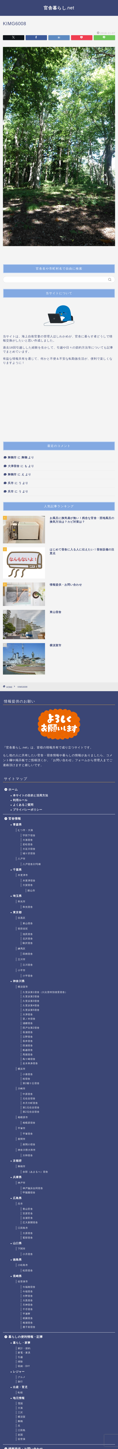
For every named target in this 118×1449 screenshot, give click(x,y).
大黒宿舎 (28, 1300)
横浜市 (21, 1068)
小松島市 (23, 1265)
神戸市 (21, 1182)
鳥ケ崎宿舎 (29, 1059)
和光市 (21, 901)
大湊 (20, 1408)
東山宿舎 (28, 923)
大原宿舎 (28, 1233)
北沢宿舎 (28, 938)
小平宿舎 (28, 975)
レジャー (19, 1371)
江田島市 (23, 1228)
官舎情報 (14, 818)
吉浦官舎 (28, 1218)
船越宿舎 (28, 1050)
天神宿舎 (28, 1304)
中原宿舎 (28, 1094)
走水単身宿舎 (30, 1063)
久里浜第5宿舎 (31, 1010)
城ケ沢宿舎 (29, 853)
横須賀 (21, 1416)
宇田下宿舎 (29, 835)
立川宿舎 (28, 964)
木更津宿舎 (29, 880)
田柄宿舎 (28, 954)
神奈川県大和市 (27, 1150)
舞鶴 (20, 1421)
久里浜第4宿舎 (31, 1005)
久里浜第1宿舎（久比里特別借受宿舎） (45, 992)
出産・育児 (20, 1387)
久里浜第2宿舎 (31, 996)
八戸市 (21, 858)
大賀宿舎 (28, 885)
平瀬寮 (26, 1313)
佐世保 (21, 1439)
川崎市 (21, 1088)
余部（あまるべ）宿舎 (35, 1171)
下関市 (21, 1248)
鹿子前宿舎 (29, 1327)
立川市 (21, 959)
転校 (20, 1392)
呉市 (11, 483)
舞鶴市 (12, 457)
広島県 (17, 1198)
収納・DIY (24, 1366)
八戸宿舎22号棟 (32, 864)
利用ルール (20, 800)
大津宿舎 (14, 466)
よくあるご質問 (23, 804)
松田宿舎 (28, 1270)
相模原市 (23, 1117)
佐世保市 (23, 1281)
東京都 (17, 912)
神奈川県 (19, 981)
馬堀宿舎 (28, 1054)
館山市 (31, 890)
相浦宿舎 (28, 1322)
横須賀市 (23, 986)
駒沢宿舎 (28, 943)
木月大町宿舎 (30, 1103)
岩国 (20, 1434)
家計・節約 (24, 1348)
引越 (20, 1357)
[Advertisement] (59, 404)
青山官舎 (28, 1209)
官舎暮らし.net (59, 8)
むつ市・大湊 (25, 830)
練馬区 (21, 948)
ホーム (13, 789)
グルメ (21, 1377)
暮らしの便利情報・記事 (25, 1336)
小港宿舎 (28, 1074)
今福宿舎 (28, 1291)
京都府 (17, 1160)
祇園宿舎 (28, 1318)
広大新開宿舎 (30, 1222)
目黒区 (21, 918)
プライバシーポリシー (27, 809)
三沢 (20, 1412)
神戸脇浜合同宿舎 (33, 1188)
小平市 (21, 970)
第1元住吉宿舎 (31, 1107)
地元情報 (19, 1398)
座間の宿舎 (29, 1144)
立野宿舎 (28, 1036)
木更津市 (23, 875)
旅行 (20, 1381)
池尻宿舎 (28, 934)
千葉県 (17, 869)
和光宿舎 (28, 907)
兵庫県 (17, 1177)
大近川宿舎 (29, 849)
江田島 (21, 1430)
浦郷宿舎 (28, 1023)
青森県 (17, 824)
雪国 (20, 1403)
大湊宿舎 (28, 840)
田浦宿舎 (28, 1045)
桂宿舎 (26, 1078)
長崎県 (17, 1276)
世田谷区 (23, 928)
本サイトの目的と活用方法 (30, 795)
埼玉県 (17, 895)
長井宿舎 (28, 1041)
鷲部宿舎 (28, 1237)
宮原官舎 (28, 1213)
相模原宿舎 (29, 1122)
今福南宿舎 (29, 1287)
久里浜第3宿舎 (31, 1001)
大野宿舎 (28, 1296)
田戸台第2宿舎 (31, 1027)
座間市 (21, 1139)
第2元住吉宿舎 (31, 1111)
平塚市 (21, 1128)
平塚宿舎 (28, 1133)
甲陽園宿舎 (29, 1192)
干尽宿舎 (28, 1309)
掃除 (20, 1361)
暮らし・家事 (22, 1342)
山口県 (17, 1243)
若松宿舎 (28, 844)
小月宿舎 (28, 1254)
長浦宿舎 (28, 1032)
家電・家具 (24, 1352)
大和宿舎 (28, 1155)
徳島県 (17, 1259)
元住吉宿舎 (29, 1098)
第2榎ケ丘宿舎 (31, 1083)
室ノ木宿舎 (29, 1018)
